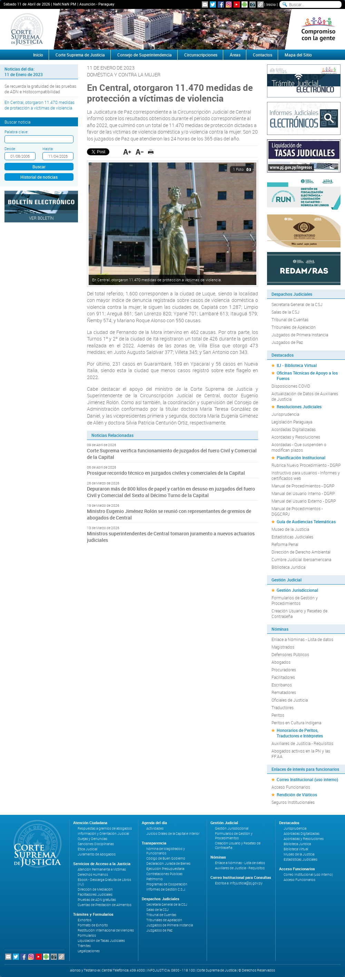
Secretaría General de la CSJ (297, 304)
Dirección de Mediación (95, 889)
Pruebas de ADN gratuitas (97, 899)
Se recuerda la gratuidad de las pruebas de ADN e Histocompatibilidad (40, 88)
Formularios (87, 935)
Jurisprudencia (285, 414)
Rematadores (284, 692)
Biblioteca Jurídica (288, 567)
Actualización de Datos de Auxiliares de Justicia (305, 396)
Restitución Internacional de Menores (106, 930)
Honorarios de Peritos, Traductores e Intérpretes (300, 732)
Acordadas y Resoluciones (296, 437)
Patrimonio (154, 879)
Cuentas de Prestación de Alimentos (104, 905)
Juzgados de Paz (287, 342)
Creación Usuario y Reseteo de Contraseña (299, 613)
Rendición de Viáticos (297, 794)
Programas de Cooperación (166, 884)
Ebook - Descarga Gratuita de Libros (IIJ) (104, 882)
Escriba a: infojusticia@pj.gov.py (239, 883)
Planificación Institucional (301, 457)
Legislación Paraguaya (292, 421)
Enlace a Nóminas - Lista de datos (302, 639)
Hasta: (47, 148)
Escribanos (282, 684)
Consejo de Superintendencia (144, 54)
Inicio (271, 4)
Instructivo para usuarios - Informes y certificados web (306, 475)
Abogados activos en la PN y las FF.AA (301, 753)
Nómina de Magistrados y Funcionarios (165, 851)
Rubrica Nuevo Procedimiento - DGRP (306, 465)
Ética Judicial (87, 849)
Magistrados (283, 647)
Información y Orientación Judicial (103, 833)
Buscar (39, 166)
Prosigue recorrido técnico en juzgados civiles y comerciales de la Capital (166, 473)
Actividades (155, 828)
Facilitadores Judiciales (95, 894)
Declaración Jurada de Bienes (168, 863)
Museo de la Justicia (290, 529)
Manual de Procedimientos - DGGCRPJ (297, 511)
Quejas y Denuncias (92, 839)
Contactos (262, 54)
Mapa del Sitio (298, 54)
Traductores (283, 707)
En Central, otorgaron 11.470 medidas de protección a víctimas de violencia (39, 105)
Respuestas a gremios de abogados (105, 828)
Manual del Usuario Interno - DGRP (303, 493)
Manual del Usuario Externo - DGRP (304, 501)
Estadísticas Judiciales (292, 536)
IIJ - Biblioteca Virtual (297, 365)
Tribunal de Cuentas (290, 319)
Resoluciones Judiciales (299, 406)
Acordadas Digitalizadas (294, 429)
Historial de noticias (39, 177)
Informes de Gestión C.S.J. (166, 889)
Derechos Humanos (93, 874)
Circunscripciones (200, 54)
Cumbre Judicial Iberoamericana (301, 559)
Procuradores (284, 669)
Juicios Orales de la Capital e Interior (172, 833)
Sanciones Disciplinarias (96, 844)
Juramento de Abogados (97, 854)
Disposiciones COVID (291, 386)
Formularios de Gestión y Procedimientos (295, 600)
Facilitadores (283, 677)
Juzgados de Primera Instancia (300, 334)
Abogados (281, 662)
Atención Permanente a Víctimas (102, 869)
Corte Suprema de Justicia (80, 54)
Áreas (235, 54)
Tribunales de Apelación (294, 327)
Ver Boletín (41, 218)
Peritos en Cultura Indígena (296, 722)
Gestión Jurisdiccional (297, 590)
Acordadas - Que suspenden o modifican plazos (299, 447)
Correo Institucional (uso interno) (307, 779)
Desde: (10, 148)
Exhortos (84, 920)
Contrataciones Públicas (164, 874)
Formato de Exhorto (93, 925)
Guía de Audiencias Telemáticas (306, 521)
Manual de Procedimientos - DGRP (303, 485)
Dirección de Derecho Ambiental (301, 552)
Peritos (278, 715)
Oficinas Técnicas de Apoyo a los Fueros (307, 375)
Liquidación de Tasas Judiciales (101, 940)
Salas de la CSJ (285, 312)
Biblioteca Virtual (296, 849)
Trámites (84, 946)
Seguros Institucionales (293, 802)
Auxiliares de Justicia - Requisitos (302, 743)
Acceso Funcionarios (291, 787)
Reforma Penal (285, 544)
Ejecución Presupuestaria (165, 868)
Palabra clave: (16, 131)
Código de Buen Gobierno (165, 858)
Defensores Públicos (290, 654)
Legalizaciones (89, 951)
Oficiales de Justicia (290, 700)
